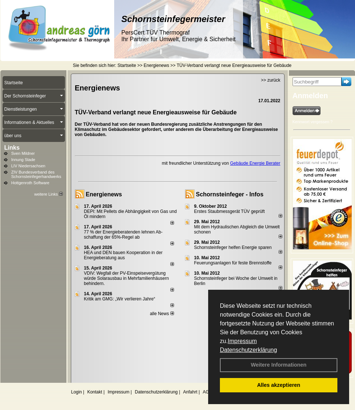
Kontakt (94, 392)
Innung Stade (23, 159)
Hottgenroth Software (30, 183)
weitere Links (48, 194)
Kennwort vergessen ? (313, 122)
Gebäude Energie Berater (255, 163)
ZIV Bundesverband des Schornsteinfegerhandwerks (36, 174)
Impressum (242, 341)
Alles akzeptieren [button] (278, 385)
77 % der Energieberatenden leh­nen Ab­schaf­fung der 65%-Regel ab (123, 234)
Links (12, 148)
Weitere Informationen (279, 365)
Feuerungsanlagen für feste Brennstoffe (233, 262)
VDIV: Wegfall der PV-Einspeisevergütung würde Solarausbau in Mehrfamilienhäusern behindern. (126, 278)
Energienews (104, 194)
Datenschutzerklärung (248, 350)
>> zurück (270, 80)
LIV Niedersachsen (28, 166)
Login (76, 392)
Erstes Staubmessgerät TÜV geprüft (229, 211)
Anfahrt (190, 392)
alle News (162, 313)
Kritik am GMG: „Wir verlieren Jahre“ (119, 299)
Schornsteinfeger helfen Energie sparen (233, 247)
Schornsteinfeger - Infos (230, 194)
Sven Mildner (23, 153)
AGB (207, 392)
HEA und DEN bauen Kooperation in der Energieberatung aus (123, 255)
